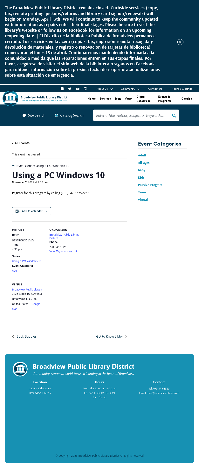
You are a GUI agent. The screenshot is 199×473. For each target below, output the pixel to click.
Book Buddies (26, 336)
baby (141, 170)
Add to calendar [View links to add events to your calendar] (32, 211)
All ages (144, 162)
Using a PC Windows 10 (26, 261)
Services (105, 98)
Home (92, 98)
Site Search (36, 115)
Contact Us (155, 88)
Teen (118, 98)
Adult (15, 270)
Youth (129, 98)
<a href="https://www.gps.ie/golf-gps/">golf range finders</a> (99, 424)
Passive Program (150, 185)
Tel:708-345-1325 (159, 388)
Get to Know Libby (109, 336)
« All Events (21, 143)
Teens (142, 192)
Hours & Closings (182, 88)
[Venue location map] (69, 303)
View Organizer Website (64, 251)
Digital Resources (143, 98)
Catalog (187, 98)
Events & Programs (164, 98)
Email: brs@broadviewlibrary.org (159, 393)
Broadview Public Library (27, 289)
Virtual (143, 199)
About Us (102, 88)
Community (128, 88)
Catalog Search (72, 115)
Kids (141, 177)
